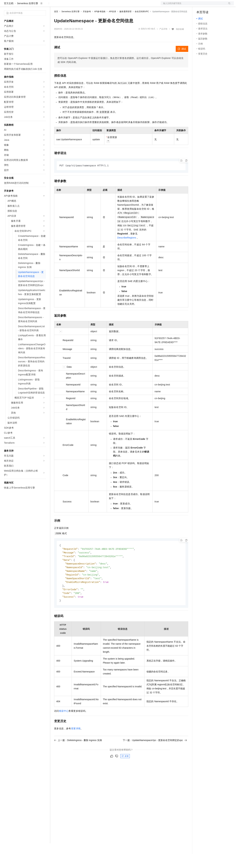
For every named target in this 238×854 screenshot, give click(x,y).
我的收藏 (180, 40)
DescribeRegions (126, 248)
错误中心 (64, 724)
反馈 (125, 769)
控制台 (208, 5)
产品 (43, 5)
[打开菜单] (5, 5)
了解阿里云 (110, 5)
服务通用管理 (125, 22)
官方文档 (8, 14)
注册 (216, 5)
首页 (56, 22)
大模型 (34, 5)
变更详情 (76, 742)
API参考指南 (99, 22)
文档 (193, 5)
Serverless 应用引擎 (27, 14)
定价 (72, 5)
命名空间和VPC (142, 22)
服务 (98, 5)
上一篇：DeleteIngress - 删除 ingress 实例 (78, 753)
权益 (64, 5)
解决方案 (53, 5)
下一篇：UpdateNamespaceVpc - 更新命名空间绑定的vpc (155, 753)
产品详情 (163, 39)
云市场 (81, 5)
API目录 (112, 22)
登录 (228, 5)
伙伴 (90, 5)
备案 (200, 5)
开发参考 (87, 22)
